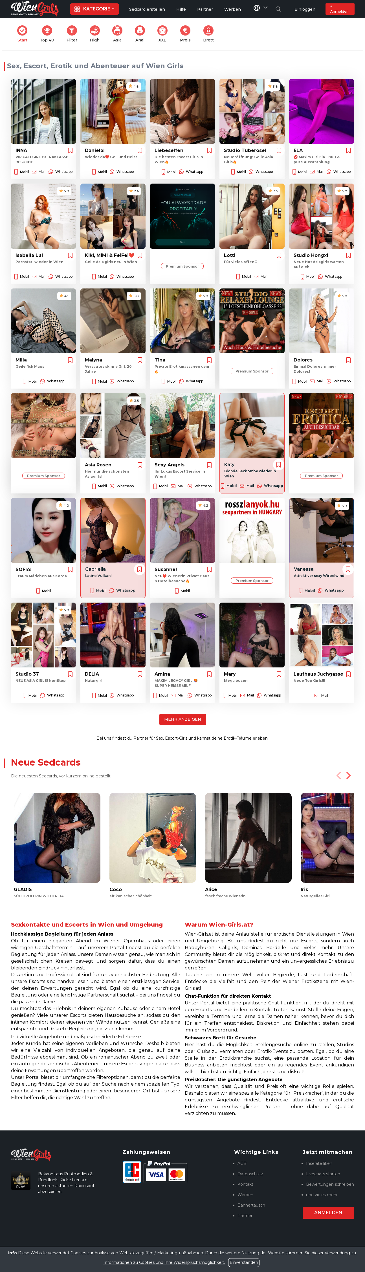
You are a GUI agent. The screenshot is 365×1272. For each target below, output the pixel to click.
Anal (141, 34)
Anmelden (328, 1212)
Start (24, 34)
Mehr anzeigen (182, 719)
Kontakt (245, 1184)
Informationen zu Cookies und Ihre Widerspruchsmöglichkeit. (164, 1262)
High (96, 34)
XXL (163, 34)
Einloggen (304, 9)
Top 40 (49, 34)
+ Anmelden (339, 9)
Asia (119, 34)
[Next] (348, 775)
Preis (187, 34)
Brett (210, 34)
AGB (242, 1163)
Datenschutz (250, 1173)
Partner (245, 1215)
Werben (245, 1194)
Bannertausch (251, 1205)
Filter (74, 34)
